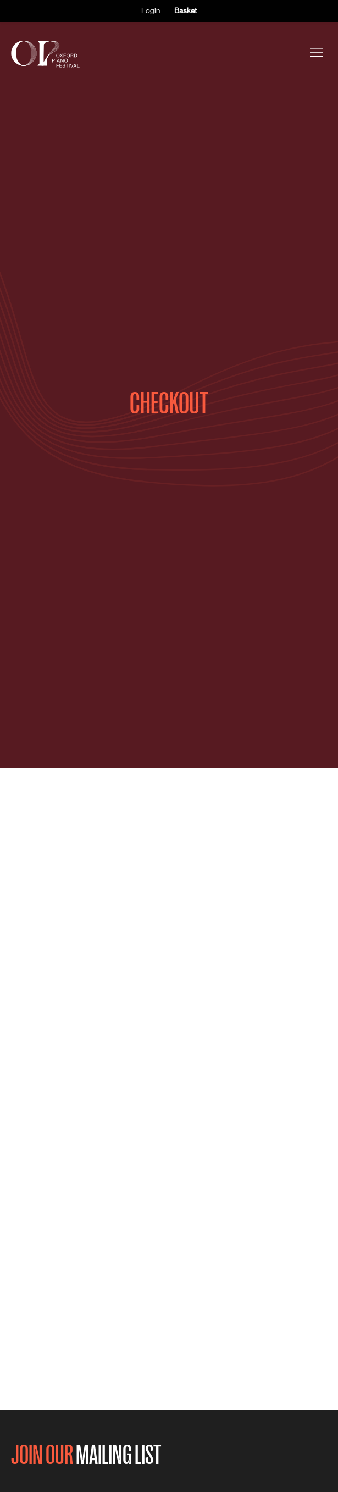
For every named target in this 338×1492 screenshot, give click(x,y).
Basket (185, 10)
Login (150, 10)
